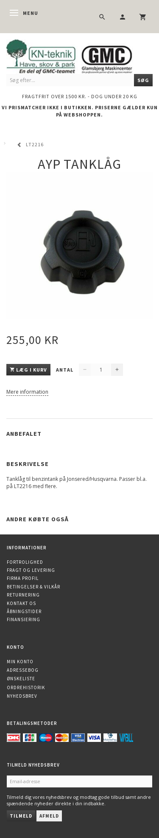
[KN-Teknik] (79, 55)
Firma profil (23, 578)
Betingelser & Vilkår (33, 587)
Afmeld (49, 816)
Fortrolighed (25, 562)
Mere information (27, 391)
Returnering (23, 595)
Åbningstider (24, 611)
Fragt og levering (31, 570)
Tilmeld (21, 816)
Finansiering (23, 619)
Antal (65, 369)
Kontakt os (21, 603)
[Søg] (143, 80)
